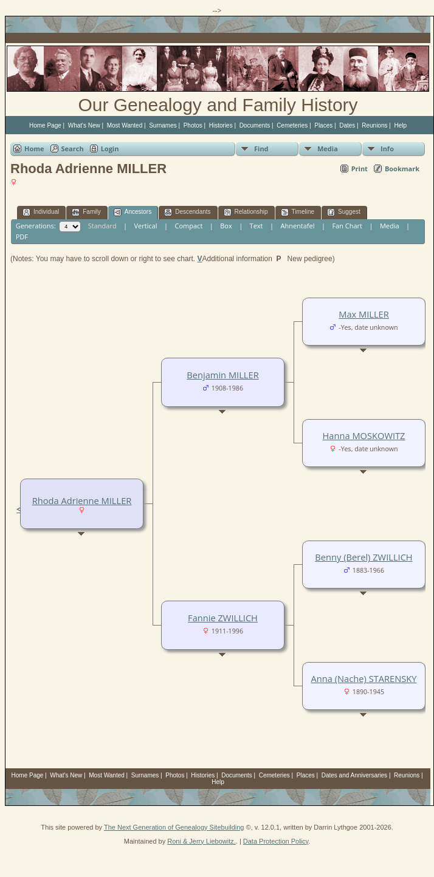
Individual (40, 212)
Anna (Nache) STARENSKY (364, 678)
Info (387, 148)
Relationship (246, 212)
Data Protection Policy (275, 841)
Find (261, 148)
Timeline (297, 212)
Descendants (187, 212)
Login (110, 148)
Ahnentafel (297, 225)
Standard (102, 225)
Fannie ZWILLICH (223, 618)
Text (256, 225)
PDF (22, 236)
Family (86, 212)
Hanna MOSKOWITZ (364, 435)
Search (72, 148)
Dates (347, 125)
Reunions (374, 125)
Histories (221, 125)
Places (323, 125)
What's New (84, 125)
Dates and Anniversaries (354, 775)
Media (327, 148)
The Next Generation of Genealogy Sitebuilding (174, 827)
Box (226, 225)
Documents (254, 125)
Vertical (145, 225)
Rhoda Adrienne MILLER (82, 500)
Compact (189, 225)
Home (34, 148)
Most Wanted (125, 125)
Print (359, 168)
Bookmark (402, 168)
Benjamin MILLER (222, 375)
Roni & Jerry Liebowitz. (201, 841)
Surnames (163, 125)
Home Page (45, 125)
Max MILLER (364, 314)
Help (400, 125)
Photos (193, 125)
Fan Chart (347, 225)
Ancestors (132, 212)
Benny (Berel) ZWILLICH (363, 557)
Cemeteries (292, 125)
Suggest (343, 212)
